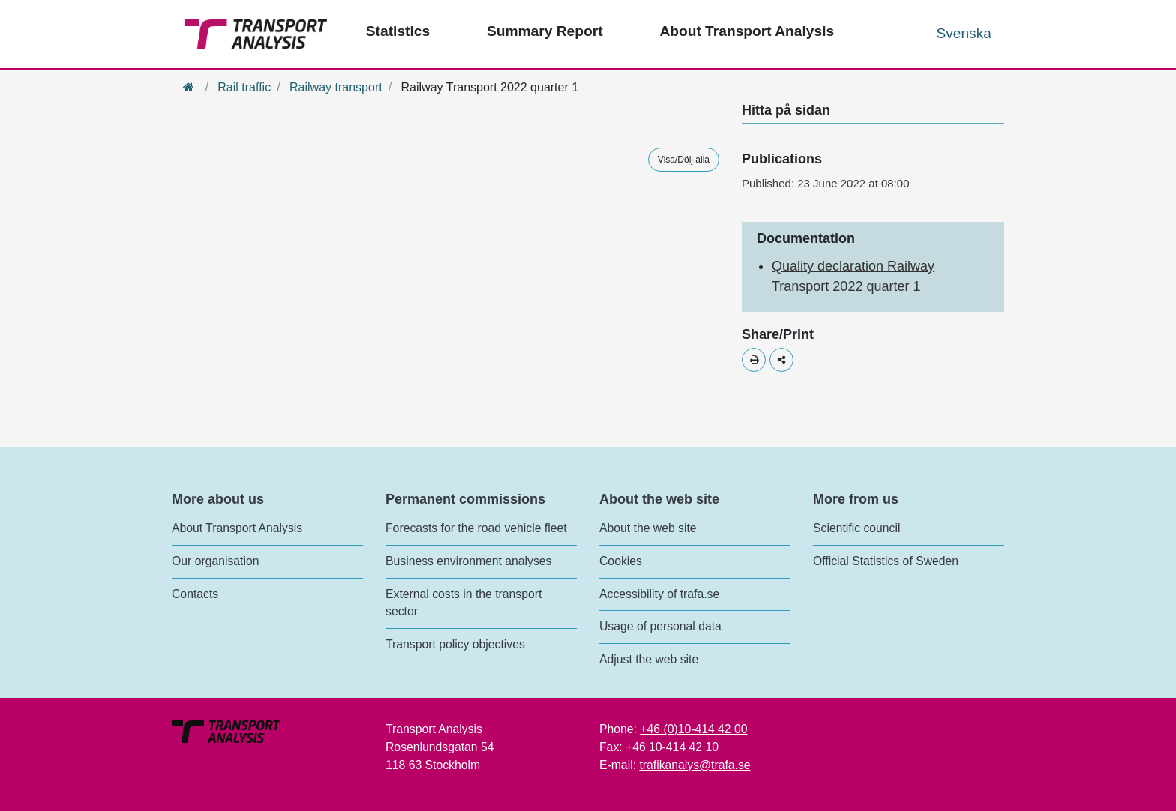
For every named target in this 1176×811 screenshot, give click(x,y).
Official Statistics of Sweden (885, 561)
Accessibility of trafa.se (659, 594)
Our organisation (215, 561)
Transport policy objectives (455, 644)
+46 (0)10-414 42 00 (693, 729)
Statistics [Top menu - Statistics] (398, 31)
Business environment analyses (469, 561)
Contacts (195, 594)
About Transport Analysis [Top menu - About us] (746, 31)
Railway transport (336, 87)
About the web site (648, 528)
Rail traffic (244, 87)
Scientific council (856, 528)
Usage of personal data (660, 626)
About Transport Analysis (237, 528)
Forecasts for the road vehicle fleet (476, 528)
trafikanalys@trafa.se (694, 765)
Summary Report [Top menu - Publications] (545, 31)
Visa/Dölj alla (684, 159)
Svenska (964, 33)
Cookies (620, 561)
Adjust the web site (648, 659)
